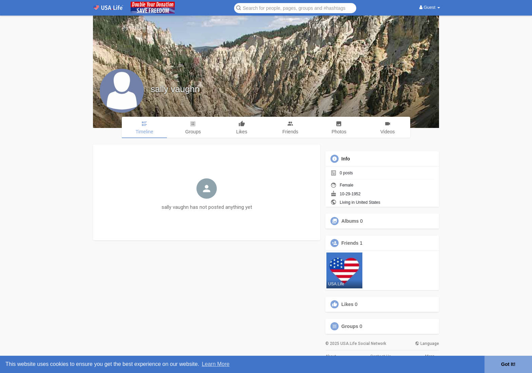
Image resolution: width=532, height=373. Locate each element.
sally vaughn (175, 89)
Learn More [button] (216, 364)
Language (427, 344)
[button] (295, 7)
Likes (347, 304)
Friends (350, 243)
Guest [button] (429, 7)
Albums (350, 221)
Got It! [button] (508, 364)
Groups (349, 326)
